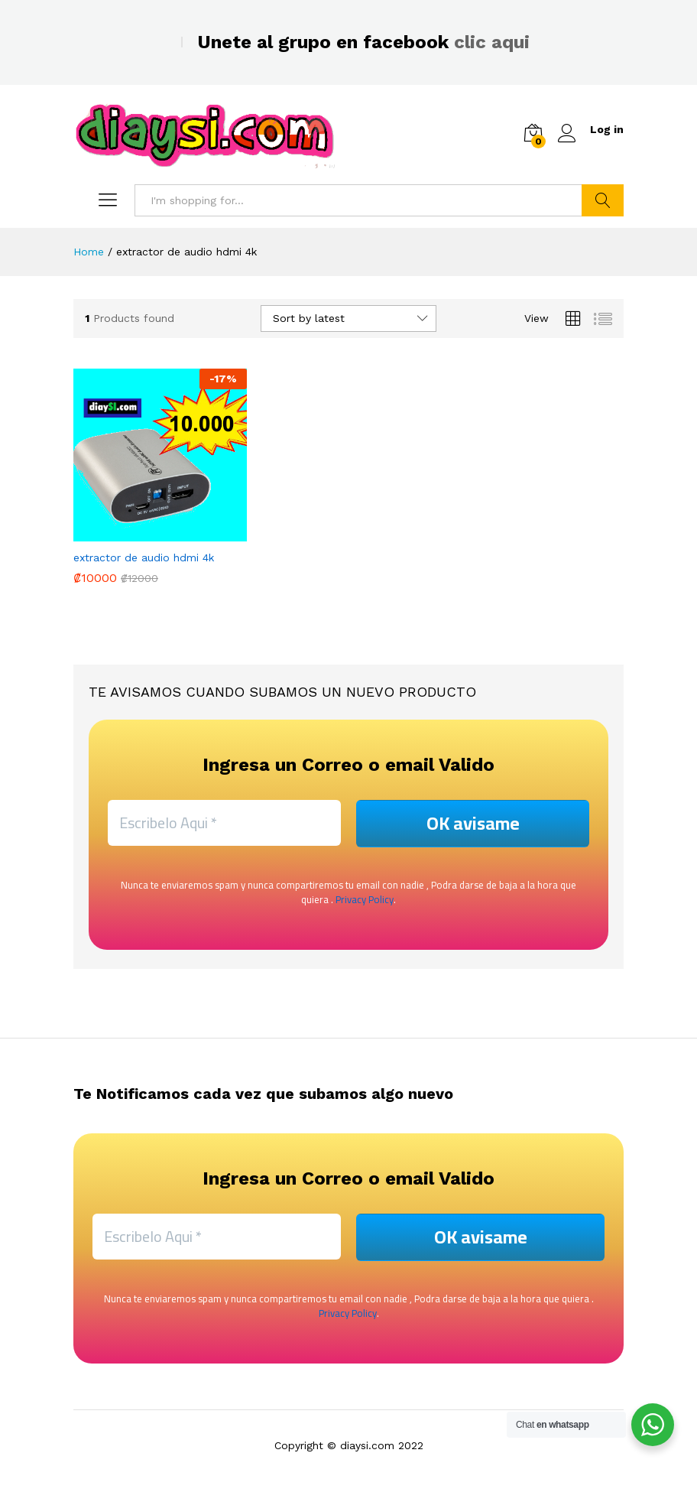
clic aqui (492, 42)
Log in (591, 129)
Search (603, 200)
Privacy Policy (365, 899)
